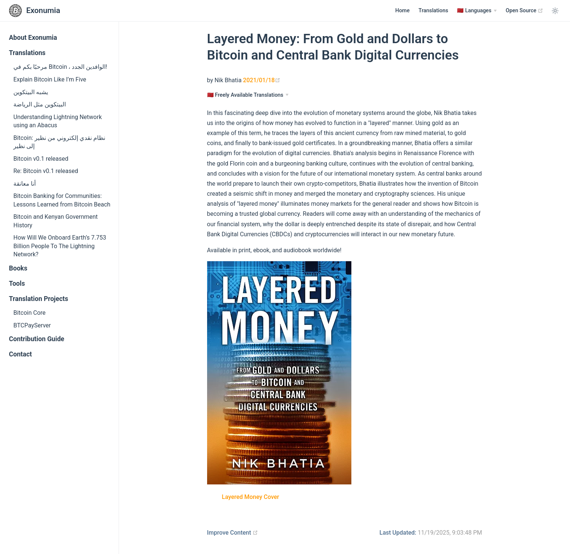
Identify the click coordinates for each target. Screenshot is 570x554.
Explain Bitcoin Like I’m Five (49, 79)
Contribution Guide (36, 339)
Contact (20, 354)
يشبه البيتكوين (30, 92)
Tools (17, 283)
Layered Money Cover (250, 496)
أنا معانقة (24, 183)
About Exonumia (33, 37)
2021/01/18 (261, 80)
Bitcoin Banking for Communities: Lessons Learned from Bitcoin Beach (61, 200)
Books (18, 268)
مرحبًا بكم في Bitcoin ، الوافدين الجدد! (60, 66)
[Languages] (477, 11)
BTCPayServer (32, 325)
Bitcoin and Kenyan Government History (55, 220)
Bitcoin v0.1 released (40, 158)
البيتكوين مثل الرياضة (39, 104)
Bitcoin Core (29, 312)
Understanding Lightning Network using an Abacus (57, 121)
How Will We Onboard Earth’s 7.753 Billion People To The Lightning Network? (59, 246)
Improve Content (232, 532)
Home (402, 10)
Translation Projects (38, 298)
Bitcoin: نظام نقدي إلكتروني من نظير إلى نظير (59, 142)
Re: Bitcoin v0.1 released (45, 170)
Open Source (524, 10)
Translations (433, 10)
